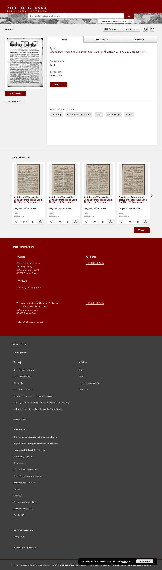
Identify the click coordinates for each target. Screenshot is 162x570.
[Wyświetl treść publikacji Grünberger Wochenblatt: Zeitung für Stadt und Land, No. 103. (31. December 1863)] (33, 222)
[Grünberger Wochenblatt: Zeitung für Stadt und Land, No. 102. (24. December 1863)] (63, 179)
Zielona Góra (113, 114)
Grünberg (56, 114)
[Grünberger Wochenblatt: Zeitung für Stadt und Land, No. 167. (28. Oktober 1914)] (25, 62)
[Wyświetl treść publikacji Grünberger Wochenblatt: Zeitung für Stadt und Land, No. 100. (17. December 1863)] (137, 222)
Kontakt (17, 489)
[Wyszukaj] (129, 16)
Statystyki (18, 495)
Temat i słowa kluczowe (90, 382)
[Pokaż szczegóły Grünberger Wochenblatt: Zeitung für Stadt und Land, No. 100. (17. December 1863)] (145, 222)
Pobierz (13, 101)
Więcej (141, 230)
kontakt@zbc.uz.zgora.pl (29, 287)
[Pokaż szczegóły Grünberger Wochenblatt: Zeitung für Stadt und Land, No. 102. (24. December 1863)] (75, 222)
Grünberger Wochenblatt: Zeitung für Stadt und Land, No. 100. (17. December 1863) (133, 199)
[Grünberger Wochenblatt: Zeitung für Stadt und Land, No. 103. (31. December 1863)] (28, 179)
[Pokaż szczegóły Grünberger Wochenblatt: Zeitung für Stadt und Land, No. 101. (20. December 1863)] (110, 222)
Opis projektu (19, 463)
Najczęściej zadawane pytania (28, 476)
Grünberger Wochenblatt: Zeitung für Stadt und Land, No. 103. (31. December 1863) (28, 199)
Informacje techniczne (24, 482)
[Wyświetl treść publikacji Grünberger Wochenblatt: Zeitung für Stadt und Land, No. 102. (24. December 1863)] (68, 222)
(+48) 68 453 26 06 (95, 303)
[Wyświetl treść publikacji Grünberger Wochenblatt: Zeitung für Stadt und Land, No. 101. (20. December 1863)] (102, 222)
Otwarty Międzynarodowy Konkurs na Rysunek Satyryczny (41, 402)
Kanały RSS (18, 515)
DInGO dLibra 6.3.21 (65, 564)
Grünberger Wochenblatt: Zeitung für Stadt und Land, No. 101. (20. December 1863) (98, 199)
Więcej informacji (124, 561)
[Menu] (158, 2)
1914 (52, 64)
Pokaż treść (15, 93)
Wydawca (83, 389)
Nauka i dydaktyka (22, 376)
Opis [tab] (64, 39)
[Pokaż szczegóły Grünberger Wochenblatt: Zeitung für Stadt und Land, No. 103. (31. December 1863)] (40, 222)
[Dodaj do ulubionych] (145, 29)
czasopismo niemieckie (79, 114)
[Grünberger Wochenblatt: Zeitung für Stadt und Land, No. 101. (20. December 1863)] (98, 179)
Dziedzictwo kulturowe (24, 369)
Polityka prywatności (23, 508)
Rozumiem (145, 561)
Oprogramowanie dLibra (25, 502)
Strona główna (19, 352)
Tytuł (81, 376)
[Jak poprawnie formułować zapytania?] (131, 21)
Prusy (129, 114)
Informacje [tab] (102, 39)
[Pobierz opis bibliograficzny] (24, 222)
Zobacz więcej (20, 418)
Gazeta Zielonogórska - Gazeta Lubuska (32, 395)
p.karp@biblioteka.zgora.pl (30, 321)
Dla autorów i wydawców (25, 469)
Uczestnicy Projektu (22, 456)
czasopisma (56, 75)
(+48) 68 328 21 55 (95, 262)
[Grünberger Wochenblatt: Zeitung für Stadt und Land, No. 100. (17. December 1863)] (133, 179)
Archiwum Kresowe (22, 389)
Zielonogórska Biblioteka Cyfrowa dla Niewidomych (38, 409)
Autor (81, 369)
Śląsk (99, 114)
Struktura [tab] (138, 39)
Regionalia (18, 382)
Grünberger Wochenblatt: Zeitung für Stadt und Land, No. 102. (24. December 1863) (63, 199)
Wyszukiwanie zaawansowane (113, 21)
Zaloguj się (18, 536)
